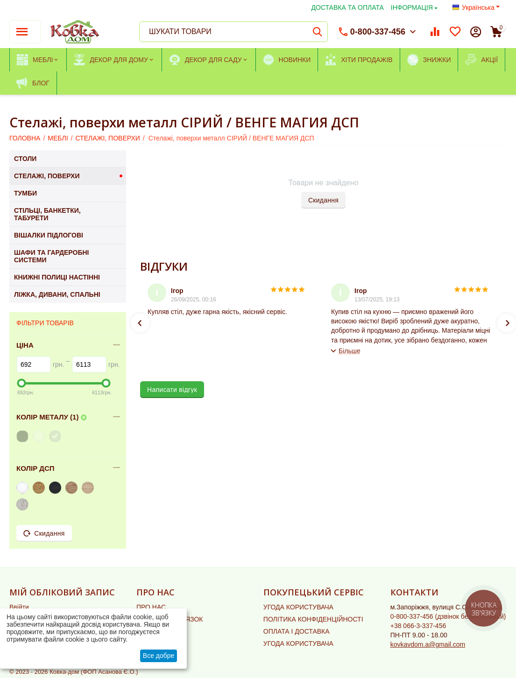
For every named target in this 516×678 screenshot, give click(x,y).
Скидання (323, 200)
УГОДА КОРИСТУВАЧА (298, 607)
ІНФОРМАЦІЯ (412, 7)
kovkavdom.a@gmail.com (428, 644)
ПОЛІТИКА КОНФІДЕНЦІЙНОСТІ (313, 619)
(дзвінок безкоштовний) (448, 616)
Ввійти (19, 607)
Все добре (159, 655)
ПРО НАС (151, 607)
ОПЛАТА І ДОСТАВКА (296, 631)
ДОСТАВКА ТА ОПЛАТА (347, 7)
